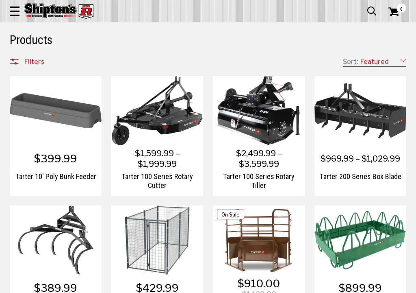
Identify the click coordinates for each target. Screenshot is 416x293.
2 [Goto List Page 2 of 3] (287, 285)
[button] (229, 29)
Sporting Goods (360, 60)
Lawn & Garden (280, 60)
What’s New (361, 6)
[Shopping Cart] (392, 29)
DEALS (395, 60)
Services (395, 6)
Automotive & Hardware (94, 60)
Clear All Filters (28, 86)
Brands (34, 223)
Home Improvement (231, 60)
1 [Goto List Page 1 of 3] (275, 285)
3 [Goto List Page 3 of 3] (299, 285)
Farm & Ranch (146, 60)
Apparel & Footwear (34, 60)
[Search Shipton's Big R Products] (188, 29)
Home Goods (185, 60)
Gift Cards (325, 6)
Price (31, 240)
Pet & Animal (320, 60)
